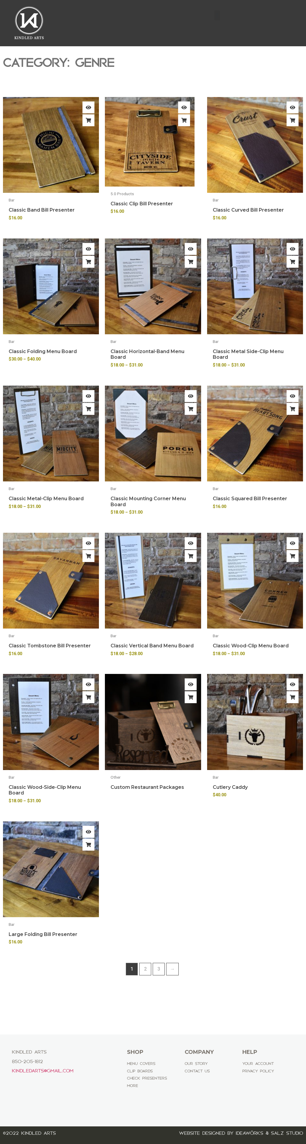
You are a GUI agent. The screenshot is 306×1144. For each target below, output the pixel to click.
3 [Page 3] (158, 969)
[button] (217, 15)
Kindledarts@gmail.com (43, 1070)
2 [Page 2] (145, 969)
